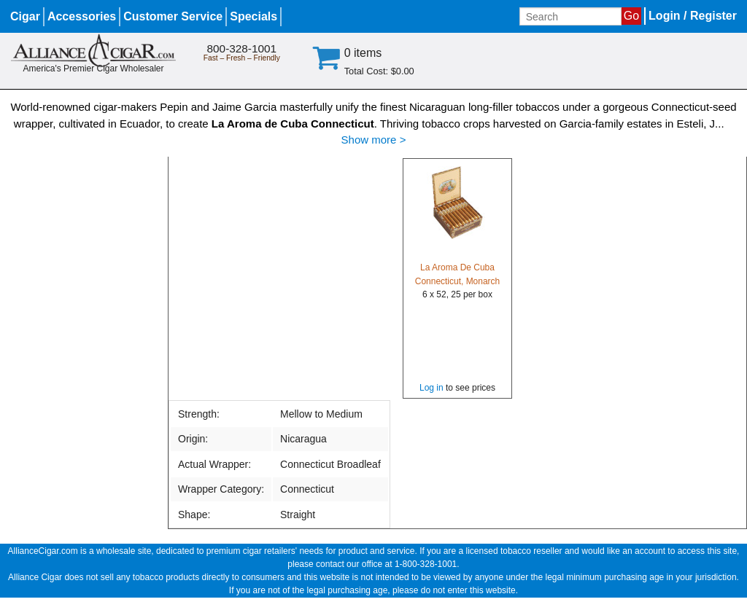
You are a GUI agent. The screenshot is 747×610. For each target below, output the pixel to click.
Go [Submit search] (631, 15)
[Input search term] (570, 16)
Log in (431, 388)
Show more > (373, 139)
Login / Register (693, 15)
